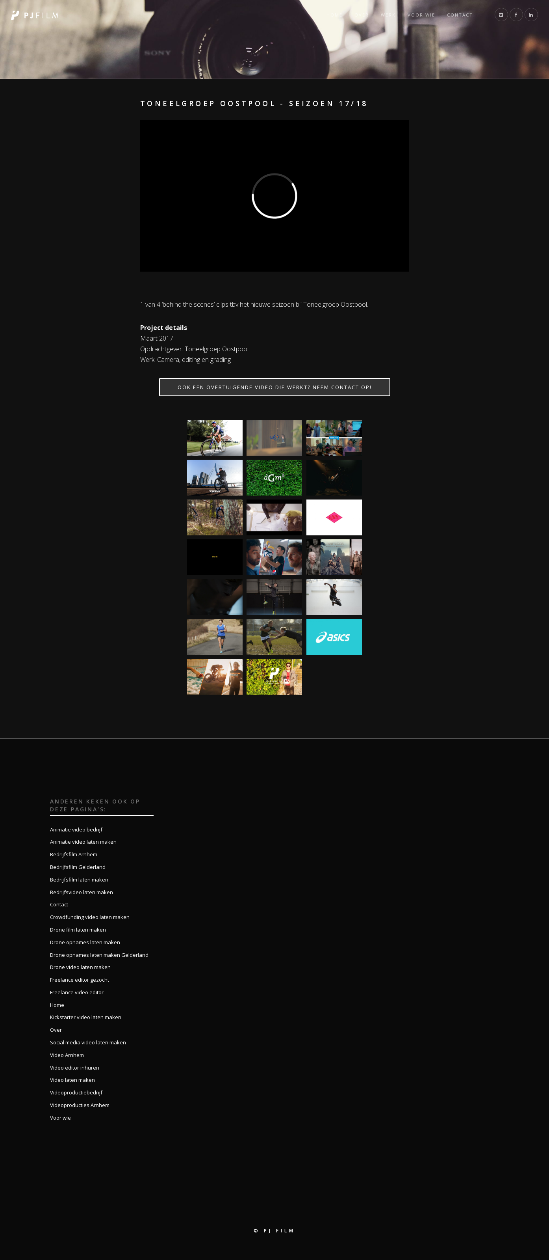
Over (361, 15)
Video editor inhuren (74, 1067)
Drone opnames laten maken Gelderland (99, 954)
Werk (388, 15)
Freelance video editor (77, 992)
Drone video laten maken (80, 967)
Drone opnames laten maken (85, 942)
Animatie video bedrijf (76, 829)
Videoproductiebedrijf (76, 1092)
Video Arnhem (67, 1055)
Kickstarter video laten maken (85, 1017)
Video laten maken (72, 1079)
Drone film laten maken (78, 929)
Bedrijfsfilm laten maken (79, 879)
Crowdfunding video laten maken (90, 917)
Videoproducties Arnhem (79, 1105)
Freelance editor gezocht (79, 979)
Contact (460, 15)
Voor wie (421, 15)
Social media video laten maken (88, 1042)
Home (334, 15)
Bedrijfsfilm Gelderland (78, 866)
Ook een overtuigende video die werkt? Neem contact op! (275, 387)
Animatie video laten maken (83, 841)
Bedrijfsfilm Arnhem (73, 854)
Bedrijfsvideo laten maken (81, 892)
